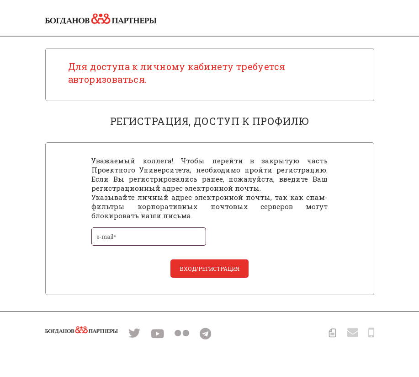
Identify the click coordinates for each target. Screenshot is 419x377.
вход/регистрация (209, 268)
